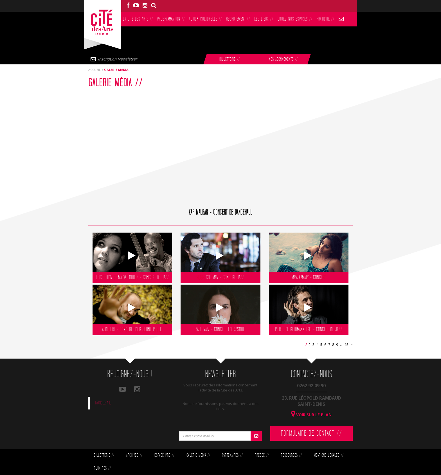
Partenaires (232, 455)
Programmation (171, 19)
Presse (262, 455)
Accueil (94, 69)
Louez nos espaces (295, 19)
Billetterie (229, 59)
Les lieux (263, 19)
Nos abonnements (283, 59)
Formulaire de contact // (311, 433)
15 (346, 344)
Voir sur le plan (311, 414)
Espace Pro (164, 455)
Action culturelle (205, 19)
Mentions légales (328, 455)
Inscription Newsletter (117, 59)
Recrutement (238, 19)
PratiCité (325, 19)
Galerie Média (198, 455)
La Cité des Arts (138, 19)
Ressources (291, 455)
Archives (134, 455)
